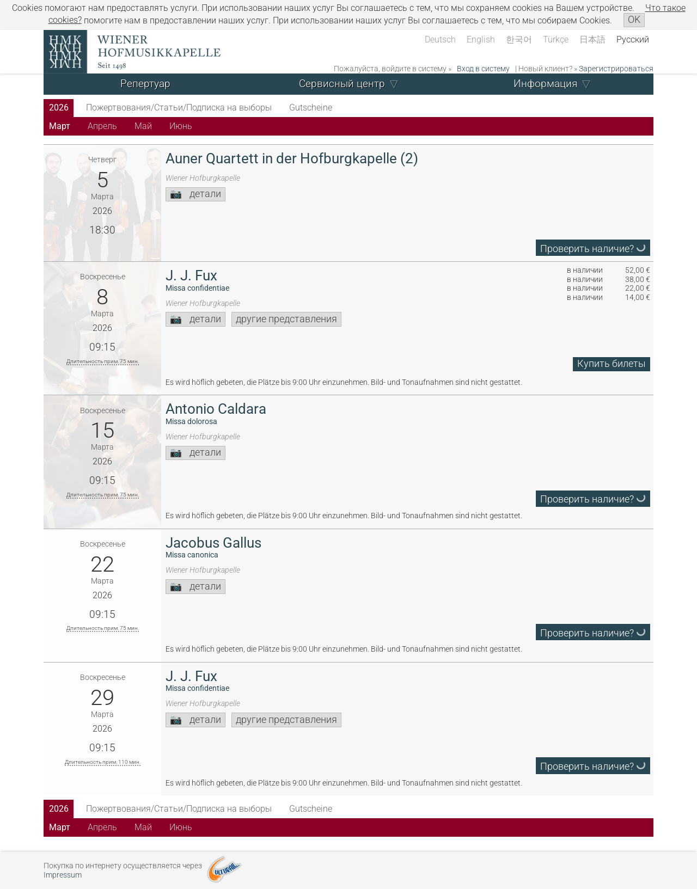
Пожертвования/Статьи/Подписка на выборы (179, 107)
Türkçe (555, 39)
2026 (59, 107)
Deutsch (440, 39)
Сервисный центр (342, 83)
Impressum (63, 875)
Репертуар (145, 83)
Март (59, 126)
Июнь (180, 126)
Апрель (102, 126)
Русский (632, 39)
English (481, 39)
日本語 (592, 39)
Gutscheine (310, 107)
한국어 (519, 39)
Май (143, 126)
